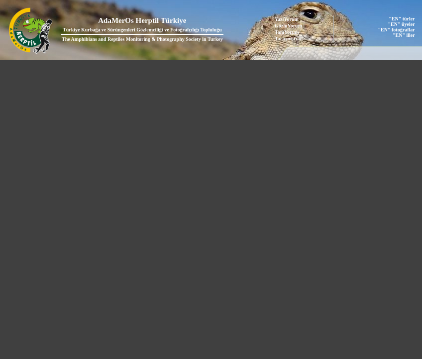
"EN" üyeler (401, 24)
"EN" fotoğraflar (396, 29)
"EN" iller (404, 35)
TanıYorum (287, 32)
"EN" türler (402, 18)
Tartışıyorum (289, 38)
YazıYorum (287, 19)
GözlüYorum (288, 25)
